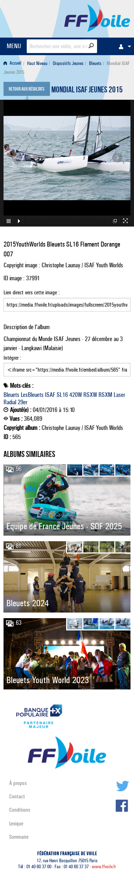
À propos (18, 783)
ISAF (50, 394)
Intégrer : (67, 365)
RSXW (90, 394)
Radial (10, 402)
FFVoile (97, 18)
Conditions (19, 809)
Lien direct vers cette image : (67, 300)
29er (22, 402)
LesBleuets (32, 394)
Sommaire (18, 836)
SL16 (62, 394)
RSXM (105, 394)
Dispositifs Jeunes (68, 63)
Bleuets (95, 63)
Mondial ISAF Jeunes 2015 (87, 90)
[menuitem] (123, 46)
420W (75, 394)
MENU (14, 46)
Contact (17, 796)
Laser (119, 394)
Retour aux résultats (26, 89)
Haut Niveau (37, 63)
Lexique (16, 823)
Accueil (12, 63)
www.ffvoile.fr (104, 867)
